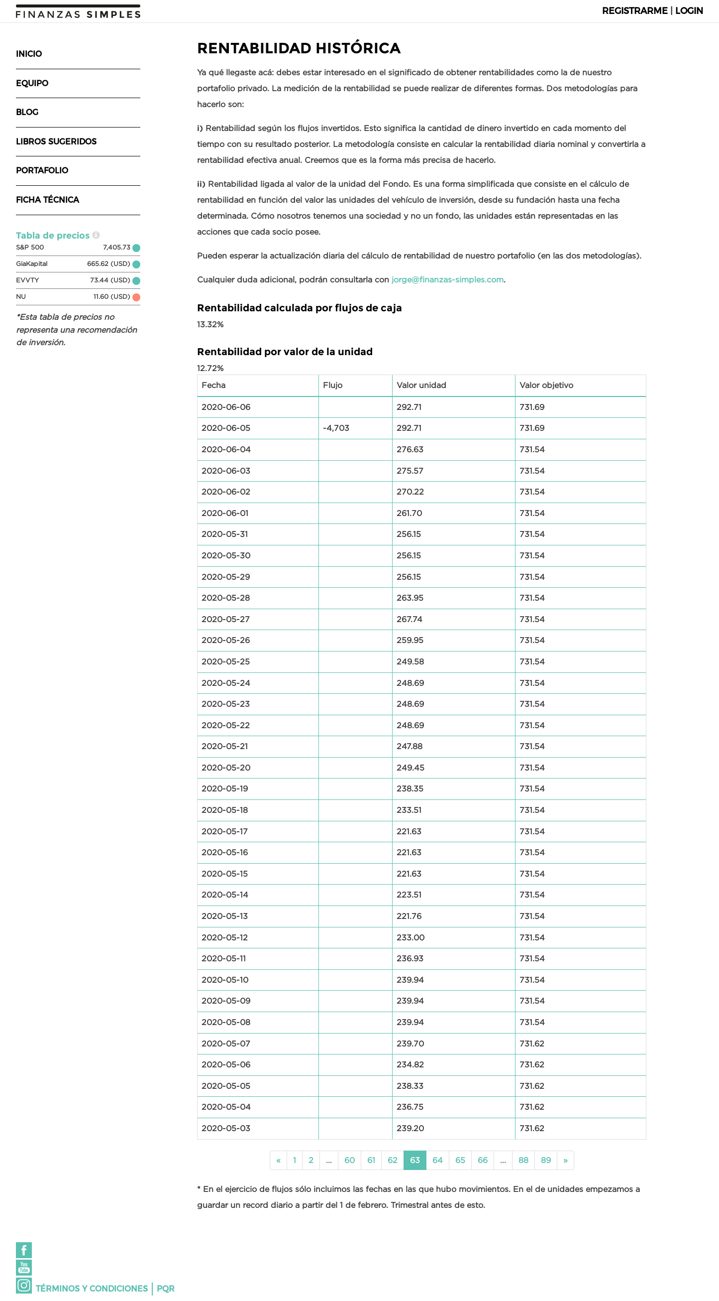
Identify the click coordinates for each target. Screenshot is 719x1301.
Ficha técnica (47, 200)
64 (437, 1160)
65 (460, 1160)
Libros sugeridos (56, 141)
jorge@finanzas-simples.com (448, 279)
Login (689, 10)
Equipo (32, 83)
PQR (166, 1289)
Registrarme (635, 10)
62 (393, 1160)
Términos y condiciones (92, 1289)
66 (483, 1160)
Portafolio (42, 170)
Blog (27, 112)
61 (371, 1160)
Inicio (29, 54)
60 (349, 1160)
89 (546, 1160)
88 (523, 1160)
